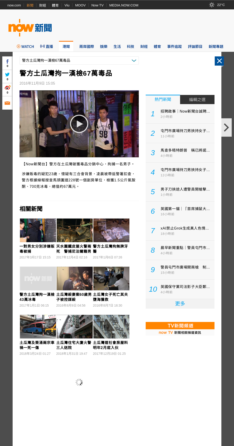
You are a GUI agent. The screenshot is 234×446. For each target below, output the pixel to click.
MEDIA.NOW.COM (124, 5)
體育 (55, 5)
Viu (66, 5)
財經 (42, 5)
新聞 (30, 5)
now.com (14, 5)
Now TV (97, 5)
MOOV (80, 5)
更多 (180, 304)
